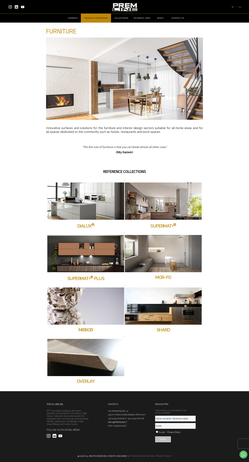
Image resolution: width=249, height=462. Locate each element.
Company (73, 18)
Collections (121, 18)
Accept (161, 432)
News (160, 18)
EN (240, 7)
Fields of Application (96, 18)
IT (232, 7)
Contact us (178, 18)
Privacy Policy (173, 432)
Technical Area (142, 18)
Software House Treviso (140, 456)
